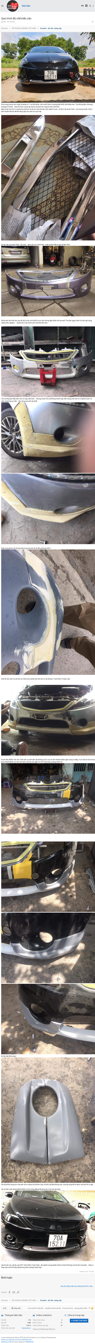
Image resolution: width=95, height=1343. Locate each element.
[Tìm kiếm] (90, 6)
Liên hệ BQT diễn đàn (35, 1308)
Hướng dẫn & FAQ (80, 1308)
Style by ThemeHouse (48, 1337)
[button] (2, 5)
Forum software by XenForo (20, 1337)
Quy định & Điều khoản (53, 1308)
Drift (4, 1308)
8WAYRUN (29, 1342)
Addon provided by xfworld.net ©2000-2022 (16, 1340)
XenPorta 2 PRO (6, 1342)
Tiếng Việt (16, 1308)
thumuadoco (26, 1328)
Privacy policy (67, 1308)
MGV (4, 22)
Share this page (79, 1321)
